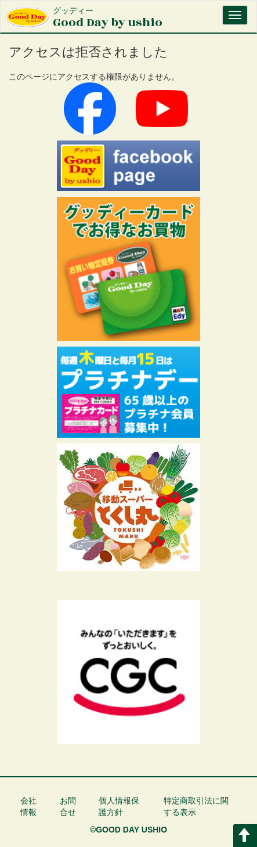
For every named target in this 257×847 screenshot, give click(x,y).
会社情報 (28, 806)
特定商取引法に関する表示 (196, 806)
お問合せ (68, 806)
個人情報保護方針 (119, 806)
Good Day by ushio (107, 18)
